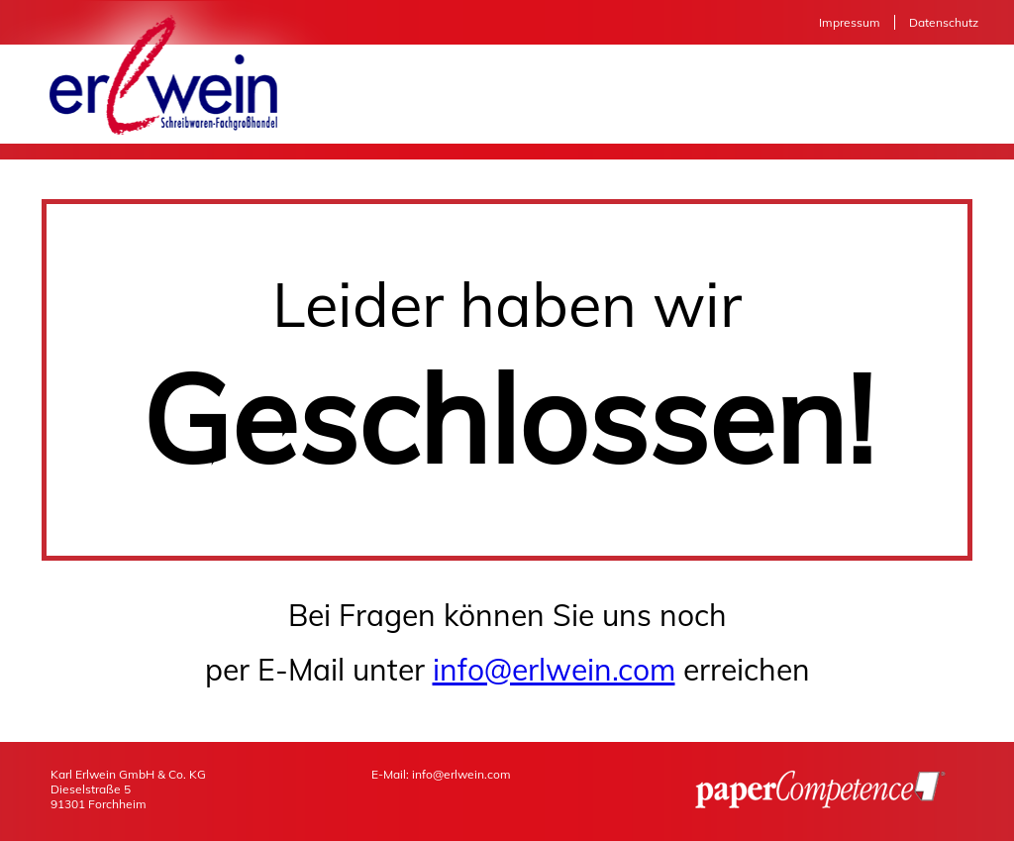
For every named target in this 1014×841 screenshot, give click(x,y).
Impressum (849, 22)
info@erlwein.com (554, 669)
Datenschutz (943, 22)
